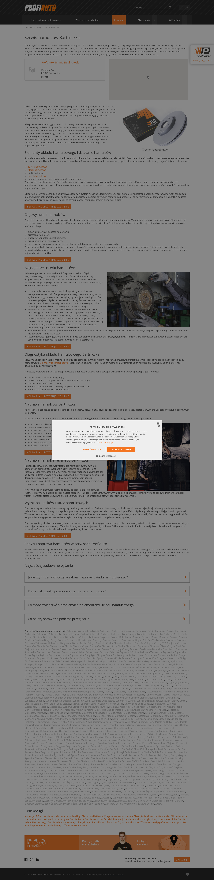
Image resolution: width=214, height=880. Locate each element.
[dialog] (107, 440)
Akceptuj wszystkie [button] (121, 449)
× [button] (159, 426)
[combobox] (158, 423)
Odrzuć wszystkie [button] (92, 449)
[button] (107, 456)
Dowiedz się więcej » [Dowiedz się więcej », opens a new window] (104, 442)
